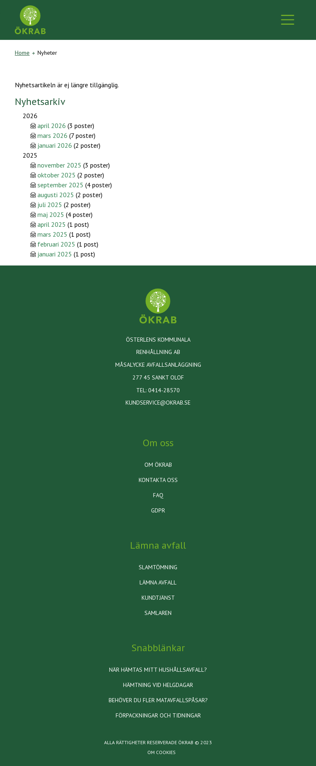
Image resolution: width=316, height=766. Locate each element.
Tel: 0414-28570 (158, 390)
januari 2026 (54, 145)
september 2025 (60, 185)
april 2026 (51, 125)
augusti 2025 (55, 195)
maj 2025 (50, 214)
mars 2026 (52, 135)
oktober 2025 (56, 175)
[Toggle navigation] (287, 19)
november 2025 (59, 165)
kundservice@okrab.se (158, 402)
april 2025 (51, 224)
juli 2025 (49, 204)
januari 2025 (54, 254)
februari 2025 (56, 244)
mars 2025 (52, 234)
